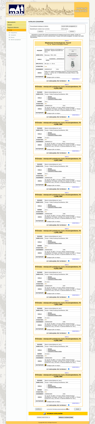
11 (56, 409)
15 (62, 409)
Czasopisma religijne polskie (55, 99)
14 (61, 409)
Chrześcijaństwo (52, 98)
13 (59, 409)
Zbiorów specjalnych (16, 39)
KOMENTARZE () (75, 79)
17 (65, 409)
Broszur (12, 37)
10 (55, 409)
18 (67, 409)
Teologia (50, 96)
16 (64, 409)
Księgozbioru (14, 32)
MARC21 (67, 40)
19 (68, 409)
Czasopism (13, 35)
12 (58, 409)
